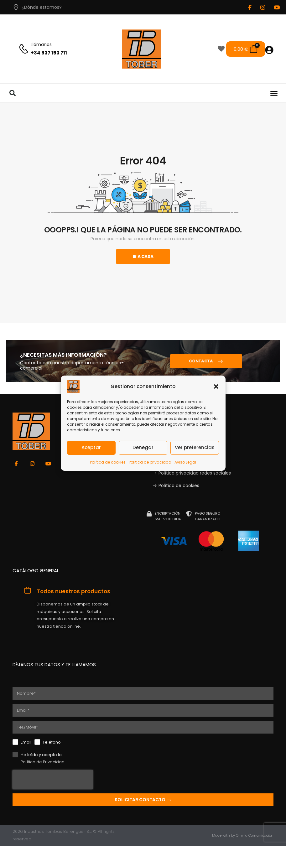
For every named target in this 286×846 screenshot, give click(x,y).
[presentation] (53, 779)
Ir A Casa (143, 256)
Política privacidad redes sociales (195, 473)
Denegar (143, 447)
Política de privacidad (150, 462)
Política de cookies (108, 462)
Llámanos (41, 44)
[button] (216, 386)
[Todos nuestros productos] (27, 590)
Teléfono (52, 742)
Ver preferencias (195, 447)
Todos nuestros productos (73, 591)
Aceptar (91, 447)
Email (26, 742)
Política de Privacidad (43, 762)
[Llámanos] (24, 49)
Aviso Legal (185, 462)
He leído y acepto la (43, 759)
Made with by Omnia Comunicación (242, 835)
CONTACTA (201, 361)
